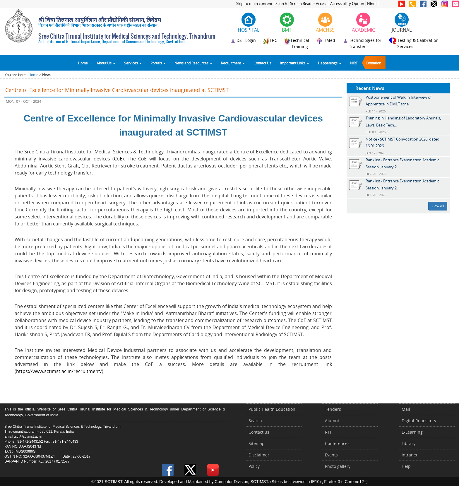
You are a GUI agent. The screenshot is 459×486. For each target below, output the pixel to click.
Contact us (259, 432)
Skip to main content (254, 3)
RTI (328, 432)
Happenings (329, 63)
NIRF (353, 63)
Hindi (371, 3)
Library (408, 443)
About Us (106, 63)
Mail (406, 409)
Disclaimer (259, 455)
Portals (158, 63)
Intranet (409, 455)
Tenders (333, 409)
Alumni (332, 420)
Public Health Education (272, 409)
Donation (373, 63)
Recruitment (233, 63)
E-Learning (412, 432)
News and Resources (193, 63)
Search (281, 3)
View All (437, 205)
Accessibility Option (347, 3)
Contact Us (262, 63)
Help (406, 466)
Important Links (294, 63)
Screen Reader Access (308, 3)
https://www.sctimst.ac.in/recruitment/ (59, 371)
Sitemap (257, 443)
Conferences (337, 443)
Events (331, 455)
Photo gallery (337, 466)
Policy (254, 466)
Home (83, 63)
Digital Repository (419, 420)
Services (133, 63)
